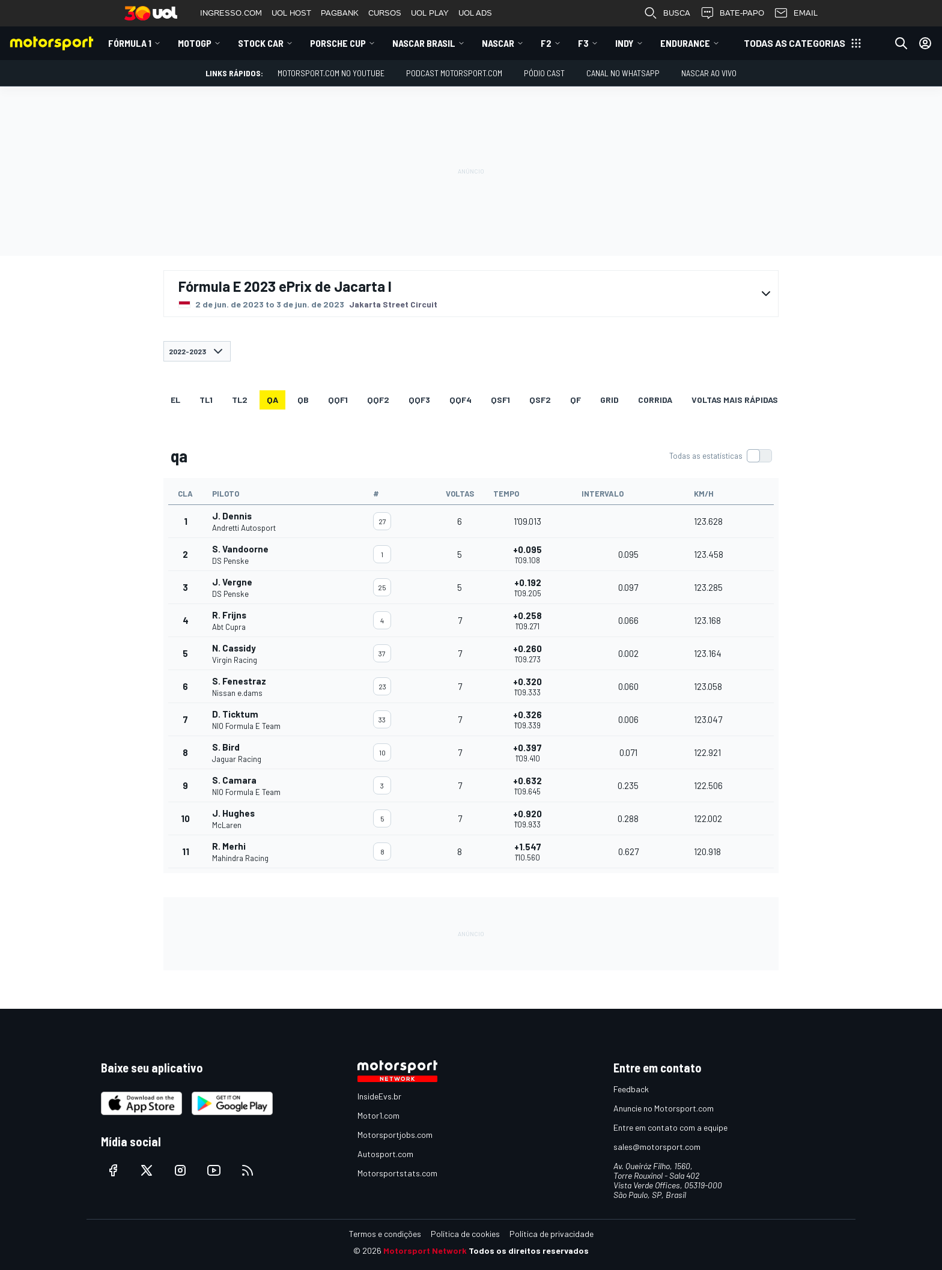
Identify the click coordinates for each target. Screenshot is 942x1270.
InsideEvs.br (379, 1096)
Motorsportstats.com (397, 1173)
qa (272, 400)
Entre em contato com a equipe (670, 1127)
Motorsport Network (425, 1250)
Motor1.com (378, 1115)
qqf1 (338, 400)
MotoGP (194, 43)
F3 (583, 43)
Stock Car (261, 43)
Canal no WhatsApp (623, 73)
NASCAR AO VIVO (709, 73)
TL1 (206, 400)
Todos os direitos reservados (529, 1250)
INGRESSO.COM (231, 12)
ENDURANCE (685, 43)
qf (575, 400)
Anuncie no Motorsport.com (663, 1108)
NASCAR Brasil (423, 43)
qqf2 (378, 400)
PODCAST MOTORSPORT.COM (454, 73)
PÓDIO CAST (544, 73)
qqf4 (460, 400)
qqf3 (419, 400)
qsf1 (500, 400)
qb (303, 400)
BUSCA (666, 13)
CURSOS (384, 12)
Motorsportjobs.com (395, 1134)
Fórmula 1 (129, 43)
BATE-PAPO (732, 13)
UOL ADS (475, 12)
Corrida (655, 400)
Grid (609, 400)
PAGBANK (340, 12)
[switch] (720, 456)
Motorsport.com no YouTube (331, 73)
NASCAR (498, 43)
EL (175, 400)
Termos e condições (385, 1234)
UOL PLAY (430, 12)
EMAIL (796, 13)
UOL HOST (291, 12)
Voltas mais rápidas (734, 400)
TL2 (240, 400)
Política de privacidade (551, 1234)
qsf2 (540, 400)
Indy (624, 43)
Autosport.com (385, 1154)
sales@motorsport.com (656, 1146)
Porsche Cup (338, 43)
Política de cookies (465, 1234)
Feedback (631, 1089)
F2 (546, 43)
